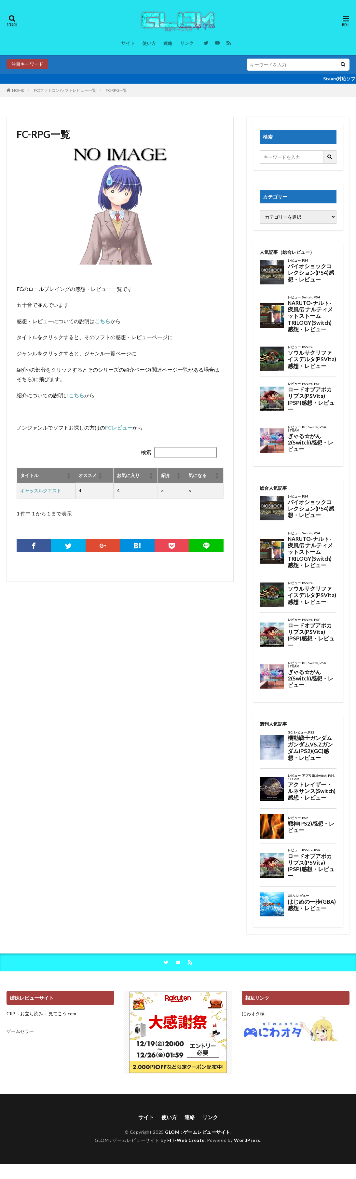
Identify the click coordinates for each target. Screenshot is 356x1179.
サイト (128, 43)
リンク (187, 43)
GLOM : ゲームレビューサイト (197, 1132)
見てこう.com (62, 1013)
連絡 (167, 43)
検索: (147, 452)
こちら (102, 321)
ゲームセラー (20, 1031)
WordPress (247, 1140)
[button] (68, 475)
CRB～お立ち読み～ (27, 1013)
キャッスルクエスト (40, 490)
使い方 (149, 43)
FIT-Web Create (186, 1140)
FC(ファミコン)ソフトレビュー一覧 (65, 90)
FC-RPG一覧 (116, 90)
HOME (18, 90)
